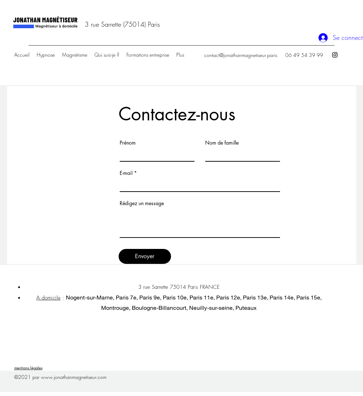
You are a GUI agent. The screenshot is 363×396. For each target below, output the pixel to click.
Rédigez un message (142, 203)
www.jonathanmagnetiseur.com (74, 377)
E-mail (126, 173)
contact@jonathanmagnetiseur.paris (240, 55)
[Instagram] (334, 54)
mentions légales (28, 367)
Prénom (128, 142)
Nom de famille (222, 142)
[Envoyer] (145, 256)
